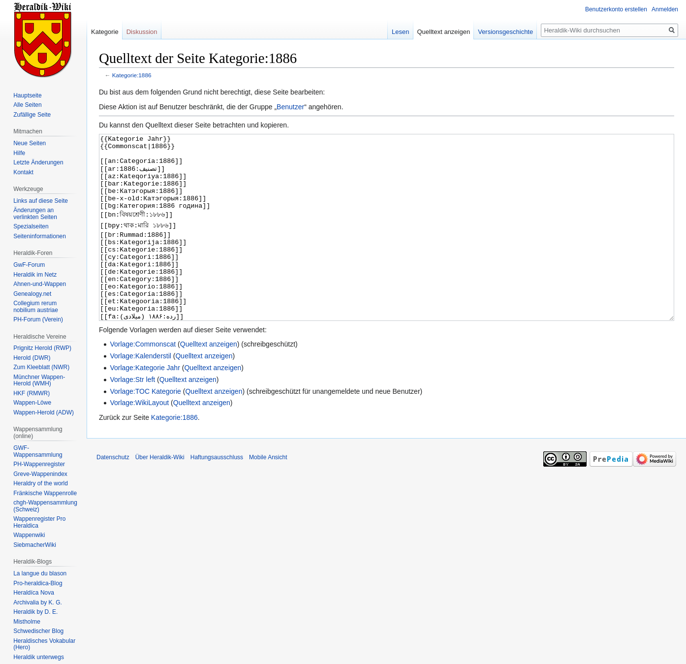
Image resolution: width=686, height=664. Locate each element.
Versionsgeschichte (505, 31)
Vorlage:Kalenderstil (140, 393)
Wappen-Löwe (32, 402)
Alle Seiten (27, 104)
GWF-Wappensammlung (37, 451)
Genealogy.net (32, 293)
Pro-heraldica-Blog (37, 583)
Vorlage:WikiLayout (139, 439)
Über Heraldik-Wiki (160, 494)
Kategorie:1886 (132, 75)
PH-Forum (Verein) (38, 319)
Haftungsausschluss (216, 494)
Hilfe (19, 153)
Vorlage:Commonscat (143, 381)
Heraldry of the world (40, 483)
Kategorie (105, 31)
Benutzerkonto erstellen (616, 9)
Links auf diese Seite (40, 200)
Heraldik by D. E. (35, 611)
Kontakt (23, 172)
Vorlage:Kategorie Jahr (145, 405)
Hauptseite (27, 95)
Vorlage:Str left (132, 416)
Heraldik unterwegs (38, 657)
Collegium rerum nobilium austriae (35, 307)
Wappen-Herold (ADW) (43, 412)
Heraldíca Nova (33, 592)
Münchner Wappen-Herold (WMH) (39, 380)
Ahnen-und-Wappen (39, 284)
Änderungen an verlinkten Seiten (35, 214)
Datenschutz (112, 494)
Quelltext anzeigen (208, 381)
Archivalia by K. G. (37, 602)
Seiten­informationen (39, 236)
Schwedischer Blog (38, 631)
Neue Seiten (29, 143)
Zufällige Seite (32, 114)
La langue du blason (39, 573)
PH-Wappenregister (39, 464)
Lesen (400, 31)
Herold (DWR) (31, 357)
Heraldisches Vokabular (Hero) (44, 644)
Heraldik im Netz (35, 274)
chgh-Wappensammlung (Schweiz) (45, 506)
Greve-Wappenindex (40, 474)
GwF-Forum (29, 264)
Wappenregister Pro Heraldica (39, 522)
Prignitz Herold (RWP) (42, 348)
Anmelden (665, 9)
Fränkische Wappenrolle (45, 493)
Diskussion (141, 31)
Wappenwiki (29, 535)
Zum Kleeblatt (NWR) (41, 367)
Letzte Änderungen (38, 162)
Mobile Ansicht (268, 494)
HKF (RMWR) (31, 393)
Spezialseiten (30, 226)
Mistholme (26, 621)
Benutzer (290, 107)
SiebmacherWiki (34, 544)
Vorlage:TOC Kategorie (145, 428)
